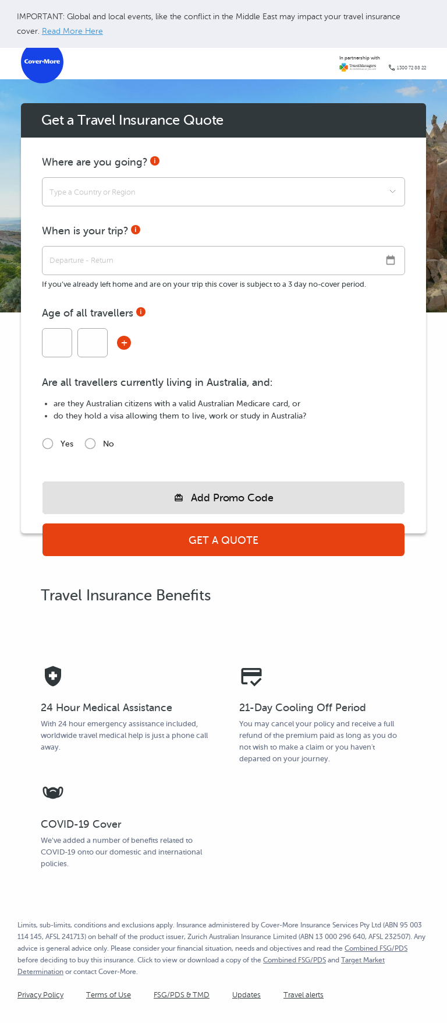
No (108, 444)
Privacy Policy (40, 995)
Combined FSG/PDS (376, 948)
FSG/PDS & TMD (182, 995)
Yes (67, 444)
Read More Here (72, 31)
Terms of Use (108, 995)
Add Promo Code (232, 498)
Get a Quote (223, 540)
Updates (246, 995)
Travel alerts (303, 995)
